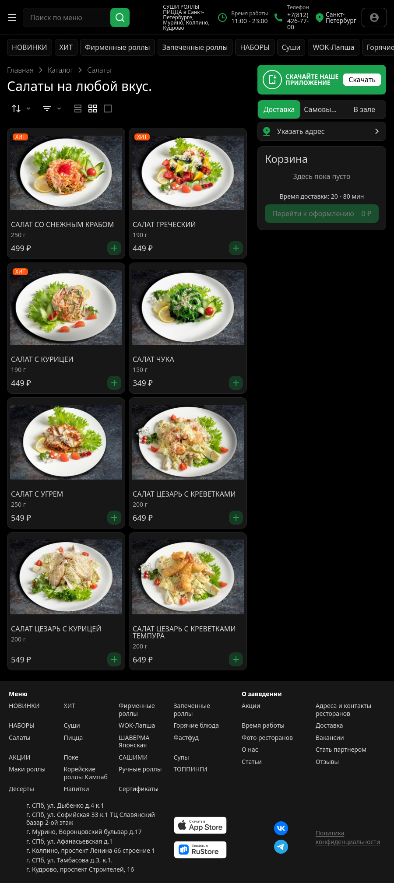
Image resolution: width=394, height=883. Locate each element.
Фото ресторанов (267, 738)
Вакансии (330, 738)
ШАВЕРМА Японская (134, 741)
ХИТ (66, 47)
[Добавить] (114, 248)
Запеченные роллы (195, 47)
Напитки (76, 789)
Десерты (21, 789)
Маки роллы (27, 769)
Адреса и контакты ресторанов (343, 709)
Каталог (60, 70)
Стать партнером (341, 749)
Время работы (263, 725)
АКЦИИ (19, 757)
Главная (20, 70)
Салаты (20, 738)
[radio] (78, 108)
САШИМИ (133, 757)
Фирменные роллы (117, 47)
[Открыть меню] (12, 17)
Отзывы (327, 762)
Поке (71, 757)
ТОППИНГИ (191, 769)
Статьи (252, 762)
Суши (291, 47)
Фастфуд (186, 738)
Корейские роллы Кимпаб (86, 773)
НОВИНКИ (29, 47)
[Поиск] (120, 17)
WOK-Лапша (333, 47)
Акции (251, 706)
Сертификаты (138, 789)
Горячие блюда (196, 725)
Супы (181, 757)
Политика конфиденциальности (348, 837)
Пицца (73, 738)
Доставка (329, 725)
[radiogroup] (93, 108)
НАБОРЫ (254, 47)
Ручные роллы (140, 769)
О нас (250, 749)
